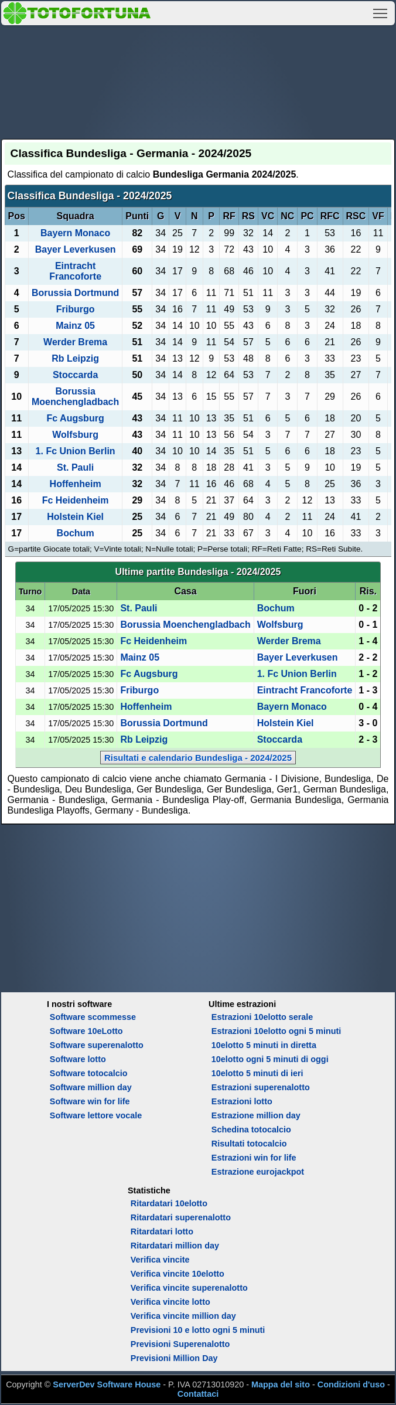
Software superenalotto (97, 1045)
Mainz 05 (75, 326)
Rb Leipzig (75, 358)
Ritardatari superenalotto (181, 1217)
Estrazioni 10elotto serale (262, 1017)
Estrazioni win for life (253, 1157)
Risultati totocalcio (249, 1143)
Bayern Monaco (75, 233)
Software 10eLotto (86, 1031)
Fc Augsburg (75, 418)
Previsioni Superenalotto (180, 1344)
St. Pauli (75, 467)
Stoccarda (75, 375)
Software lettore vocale (96, 1115)
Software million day (91, 1087)
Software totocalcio (89, 1073)
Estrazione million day (256, 1115)
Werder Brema (75, 342)
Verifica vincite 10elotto (177, 1273)
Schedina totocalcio (251, 1129)
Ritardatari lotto (162, 1231)
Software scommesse (93, 1017)
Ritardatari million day (175, 1245)
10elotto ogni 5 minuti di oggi (270, 1059)
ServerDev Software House (107, 1384)
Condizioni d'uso (351, 1384)
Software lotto (78, 1059)
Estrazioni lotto (241, 1101)
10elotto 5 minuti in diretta (263, 1045)
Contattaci (198, 1394)
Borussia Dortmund (75, 293)
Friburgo (75, 309)
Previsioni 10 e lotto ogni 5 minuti (198, 1330)
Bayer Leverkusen (75, 249)
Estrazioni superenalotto (260, 1087)
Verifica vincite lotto (170, 1302)
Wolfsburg (75, 435)
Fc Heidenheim (75, 500)
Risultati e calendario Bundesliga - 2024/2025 (198, 758)
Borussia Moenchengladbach (75, 396)
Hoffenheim (75, 484)
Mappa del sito (280, 1384)
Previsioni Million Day (174, 1358)
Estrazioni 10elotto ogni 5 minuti (276, 1031)
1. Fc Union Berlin (75, 451)
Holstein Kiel (75, 517)
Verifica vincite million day (183, 1316)
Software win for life (90, 1101)
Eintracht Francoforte (75, 271)
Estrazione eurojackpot (257, 1171)
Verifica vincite (160, 1259)
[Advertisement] (198, 80)
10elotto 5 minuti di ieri (257, 1073)
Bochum (75, 533)
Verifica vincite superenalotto (189, 1287)
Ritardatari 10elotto (169, 1203)
